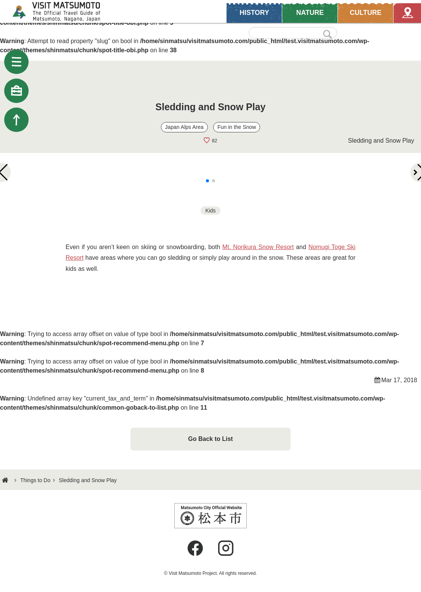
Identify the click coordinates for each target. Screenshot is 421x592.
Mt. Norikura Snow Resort (258, 247)
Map (406, 12)
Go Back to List (210, 439)
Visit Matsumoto (63, 11)
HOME (6, 480)
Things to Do (35, 480)
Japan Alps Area (184, 127)
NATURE (310, 12)
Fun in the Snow (236, 127)
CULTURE (365, 12)
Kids (210, 211)
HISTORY (254, 12)
